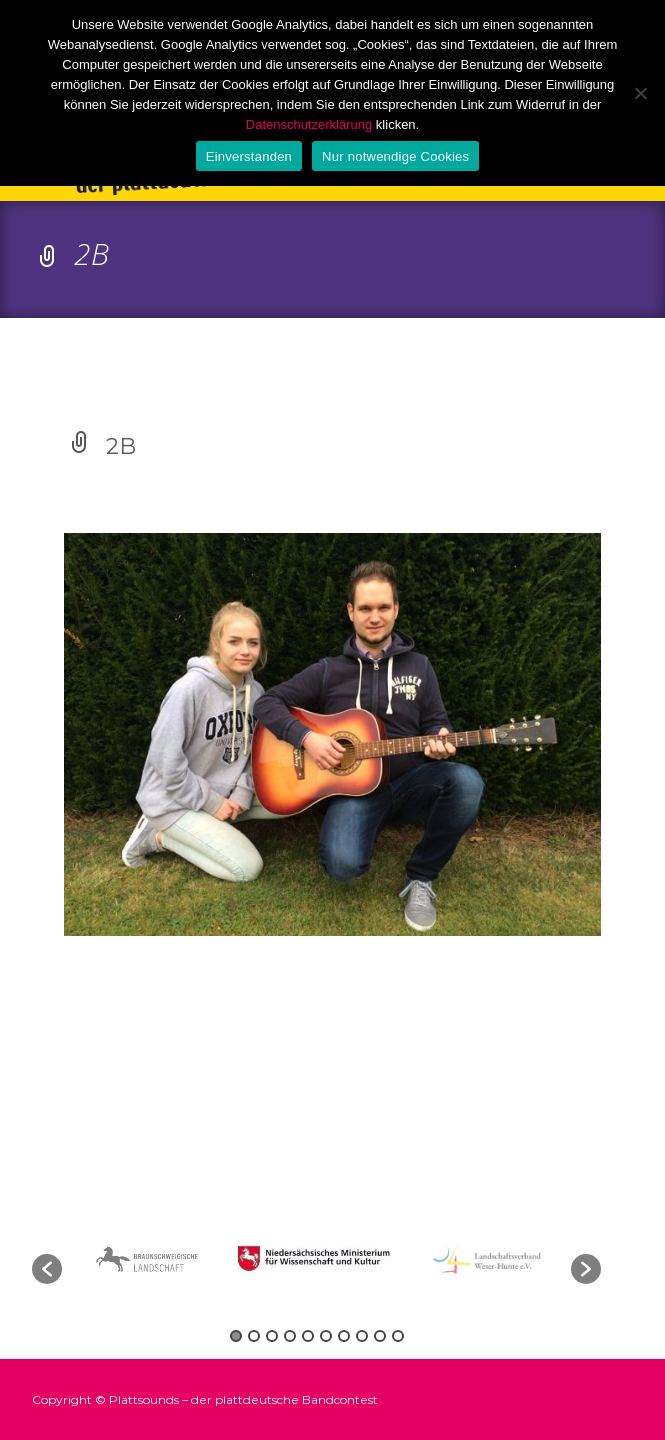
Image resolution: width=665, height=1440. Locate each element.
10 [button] (398, 1336)
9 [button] (380, 1336)
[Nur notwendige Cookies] (640, 93)
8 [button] (362, 1336)
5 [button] (308, 1336)
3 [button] (272, 1336)
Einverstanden (249, 156)
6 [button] (326, 1336)
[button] (47, 1269)
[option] (317, 1258)
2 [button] (254, 1336)
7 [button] (344, 1336)
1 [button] (236, 1336)
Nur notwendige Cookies (395, 156)
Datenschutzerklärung (309, 124)
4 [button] (290, 1336)
